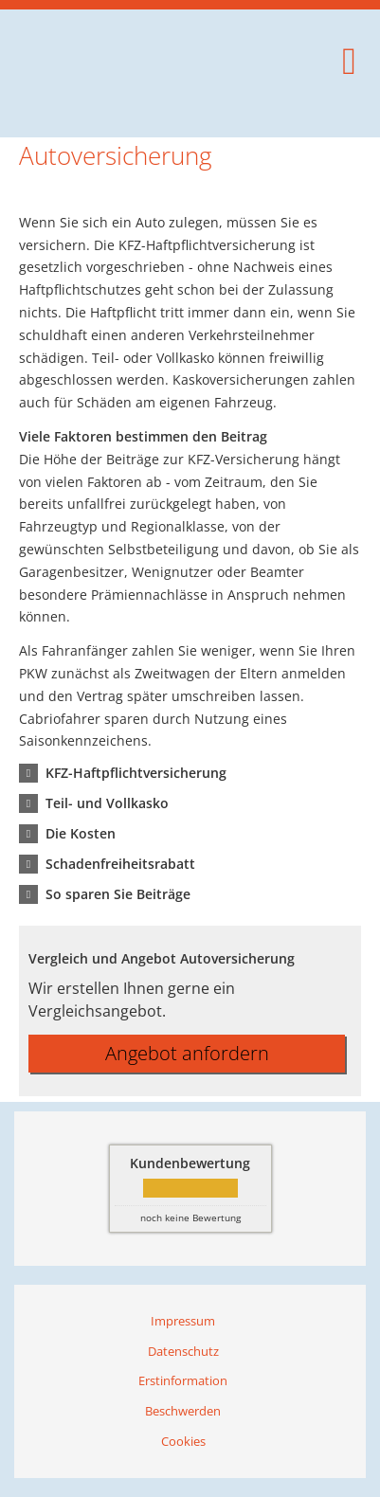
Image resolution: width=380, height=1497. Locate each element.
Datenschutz (183, 1351)
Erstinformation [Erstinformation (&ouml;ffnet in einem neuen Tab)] (182, 1380)
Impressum (183, 1320)
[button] (135, 773)
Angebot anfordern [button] (187, 1053)
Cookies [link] (183, 1441)
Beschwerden (183, 1410)
